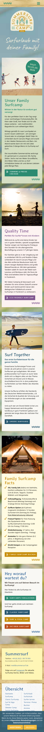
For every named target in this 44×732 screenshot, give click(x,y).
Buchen (27, 705)
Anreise (27, 708)
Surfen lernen (29, 699)
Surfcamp (9, 696)
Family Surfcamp (11, 710)
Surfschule (28, 696)
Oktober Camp (11, 707)
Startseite (9, 693)
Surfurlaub (28, 693)
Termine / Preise (30, 702)
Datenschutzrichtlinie (21, 723)
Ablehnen (30, 727)
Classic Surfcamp (12, 699)
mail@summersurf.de (19, 665)
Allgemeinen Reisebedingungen (23, 720)
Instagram (20, 670)
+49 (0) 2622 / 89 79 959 (21, 658)
